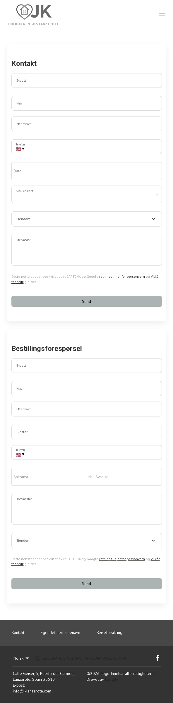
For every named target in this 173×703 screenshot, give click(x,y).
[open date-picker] (86, 171)
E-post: (19, 685)
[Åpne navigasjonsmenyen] (162, 15)
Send (86, 301)
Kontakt (18, 632)
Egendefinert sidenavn (60, 632)
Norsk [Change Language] (21, 658)
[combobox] (86, 219)
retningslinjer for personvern (122, 276)
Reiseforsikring (109, 632)
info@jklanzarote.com (32, 691)
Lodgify (111, 679)
